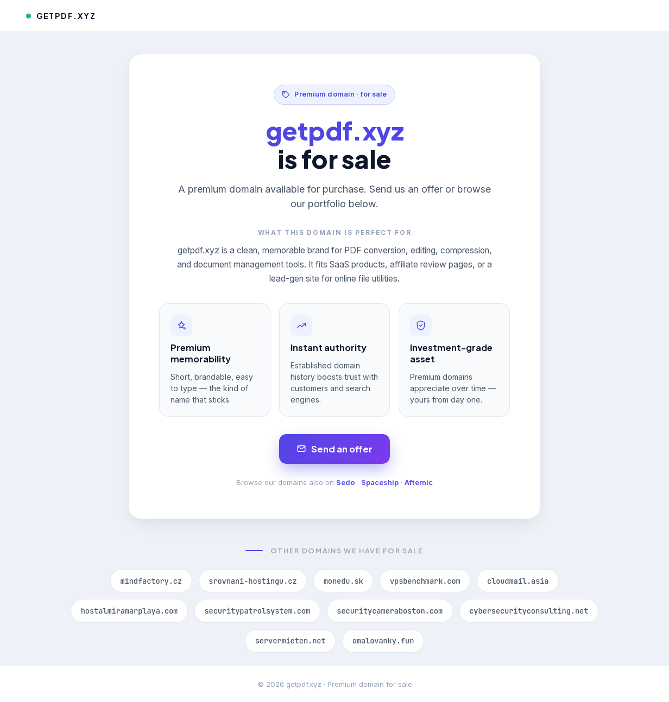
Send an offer (334, 449)
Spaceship (380, 482)
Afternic (419, 482)
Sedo (345, 482)
